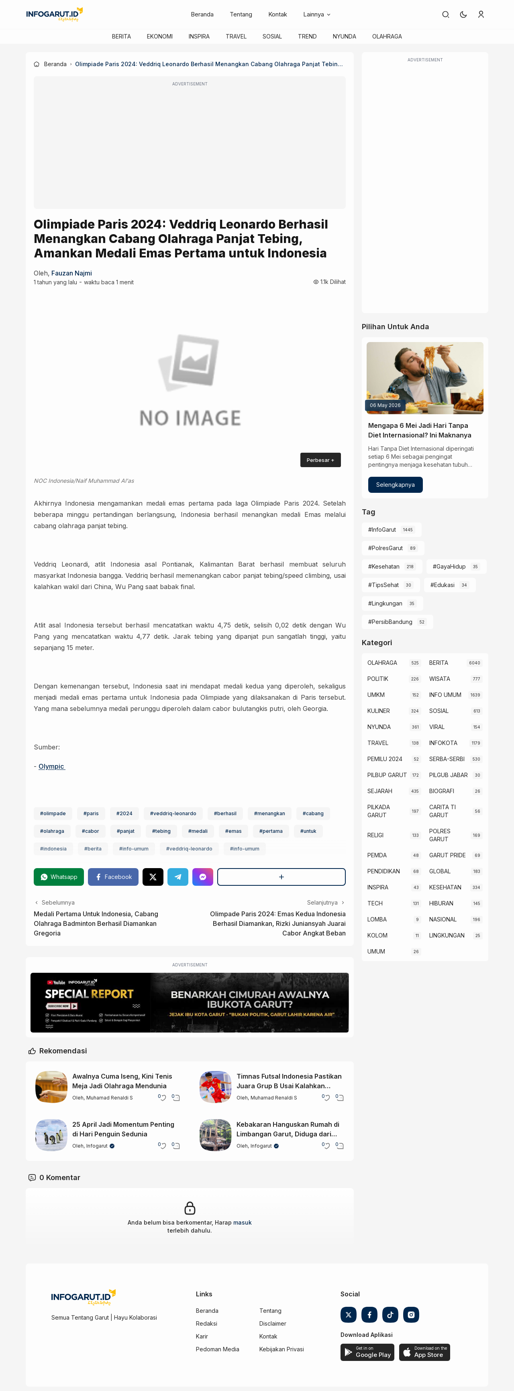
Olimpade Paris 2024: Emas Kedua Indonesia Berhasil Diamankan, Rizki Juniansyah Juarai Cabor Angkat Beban (278, 923)
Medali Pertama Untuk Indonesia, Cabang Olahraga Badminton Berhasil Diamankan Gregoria (96, 923)
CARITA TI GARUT (442, 811)
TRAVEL (236, 36)
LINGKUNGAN (447, 935)
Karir (202, 1336)
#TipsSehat (383, 584)
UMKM (376, 694)
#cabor (90, 831)
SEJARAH (379, 791)
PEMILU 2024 (384, 758)
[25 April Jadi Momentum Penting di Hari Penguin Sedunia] (51, 1135)
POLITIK (377, 678)
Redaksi (206, 1323)
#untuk (308, 831)
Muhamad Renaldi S (109, 1098)
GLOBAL (440, 871)
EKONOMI (160, 36)
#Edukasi (442, 584)
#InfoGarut (382, 529)
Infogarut (97, 1146)
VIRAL (437, 726)
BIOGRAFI (441, 791)
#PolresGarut (385, 548)
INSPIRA (199, 36)
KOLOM (377, 935)
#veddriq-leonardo (173, 813)
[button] (463, 14)
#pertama (271, 831)
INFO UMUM (445, 694)
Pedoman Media (217, 1349)
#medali (198, 831)
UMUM (376, 951)
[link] (446, 14)
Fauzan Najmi (71, 273)
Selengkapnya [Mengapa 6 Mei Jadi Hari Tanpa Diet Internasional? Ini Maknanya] (395, 484)
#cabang (313, 813)
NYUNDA (344, 36)
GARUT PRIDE (447, 855)
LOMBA (377, 919)
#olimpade (53, 813)
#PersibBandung (390, 621)
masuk (242, 1222)
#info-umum (134, 849)
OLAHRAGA (387, 36)
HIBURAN (441, 903)
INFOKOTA (443, 742)
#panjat (126, 831)
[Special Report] (190, 1003)
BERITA (121, 36)
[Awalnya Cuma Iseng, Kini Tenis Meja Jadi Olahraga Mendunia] (51, 1087)
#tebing (161, 831)
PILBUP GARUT (387, 774)
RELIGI (375, 835)
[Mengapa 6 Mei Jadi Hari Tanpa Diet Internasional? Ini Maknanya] (425, 378)
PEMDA (377, 855)
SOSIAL (272, 36)
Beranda (202, 14)
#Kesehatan (384, 566)
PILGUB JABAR (448, 774)
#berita (93, 849)
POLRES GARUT (440, 835)
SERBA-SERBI (447, 758)
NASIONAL (443, 919)
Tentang (241, 14)
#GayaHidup (449, 566)
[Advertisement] (190, 148)
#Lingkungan (385, 603)
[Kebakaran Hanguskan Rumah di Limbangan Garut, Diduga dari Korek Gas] (216, 1135)
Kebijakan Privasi (281, 1349)
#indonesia (53, 849)
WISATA (439, 678)
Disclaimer (272, 1323)
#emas (233, 831)
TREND (307, 36)
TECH (375, 903)
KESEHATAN (445, 887)
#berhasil (225, 813)
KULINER (378, 710)
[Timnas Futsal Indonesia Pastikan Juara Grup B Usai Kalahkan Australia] (216, 1087)
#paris (91, 813)
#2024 (124, 813)
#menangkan (269, 813)
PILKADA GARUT (378, 811)
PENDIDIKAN (383, 871)
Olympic (52, 766)
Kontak (277, 14)
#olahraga (52, 831)
